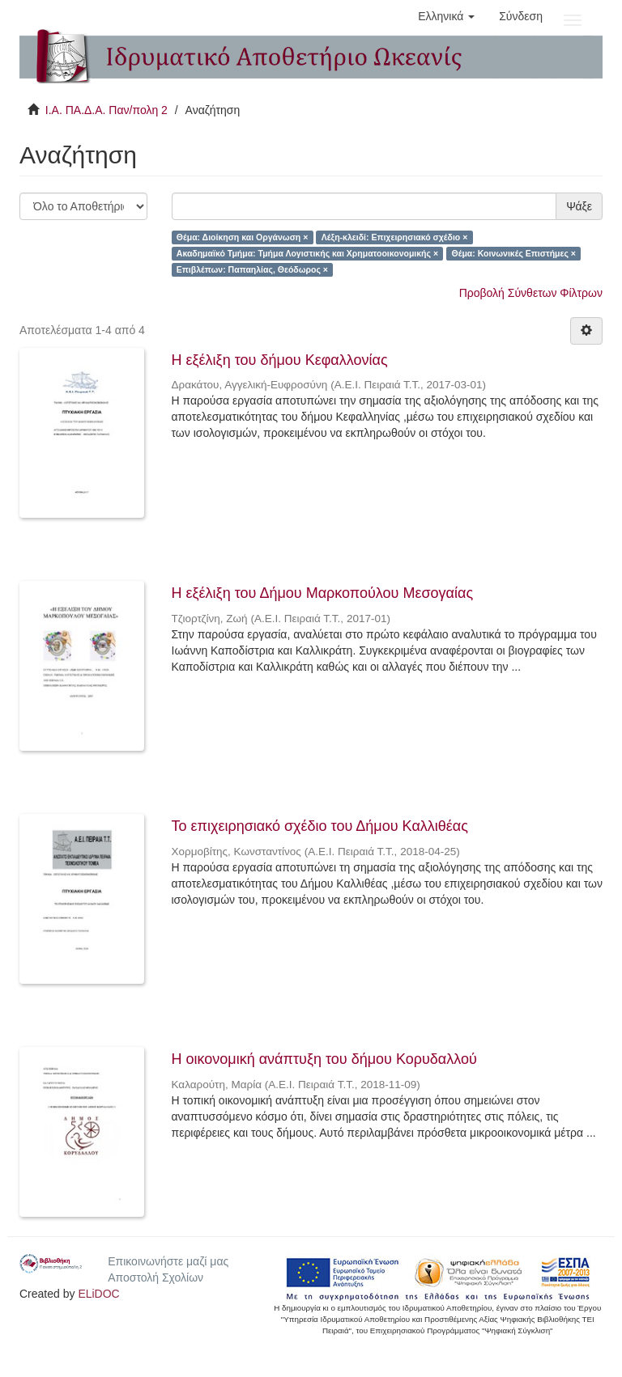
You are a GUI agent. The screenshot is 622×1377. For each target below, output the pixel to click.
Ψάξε (579, 206)
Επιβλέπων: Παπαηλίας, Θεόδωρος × (252, 269)
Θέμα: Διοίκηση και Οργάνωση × (243, 237)
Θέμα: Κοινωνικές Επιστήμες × (514, 253)
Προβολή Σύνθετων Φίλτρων (531, 292)
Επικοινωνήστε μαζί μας (168, 1261)
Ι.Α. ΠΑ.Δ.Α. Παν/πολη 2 (106, 110)
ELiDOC (98, 1293)
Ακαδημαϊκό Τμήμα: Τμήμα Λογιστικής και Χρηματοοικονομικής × (307, 253)
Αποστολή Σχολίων (155, 1277)
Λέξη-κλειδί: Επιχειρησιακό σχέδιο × (395, 237)
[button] (446, 16)
